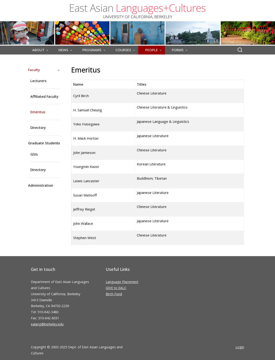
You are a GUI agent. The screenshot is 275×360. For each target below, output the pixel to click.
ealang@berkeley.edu (47, 324)
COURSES (123, 49)
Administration (40, 185)
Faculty (34, 69)
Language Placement (122, 282)
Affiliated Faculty (44, 96)
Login (239, 347)
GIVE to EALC (116, 288)
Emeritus (37, 111)
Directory (38, 127)
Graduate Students (44, 143)
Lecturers (38, 80)
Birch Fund (114, 294)
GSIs (34, 154)
